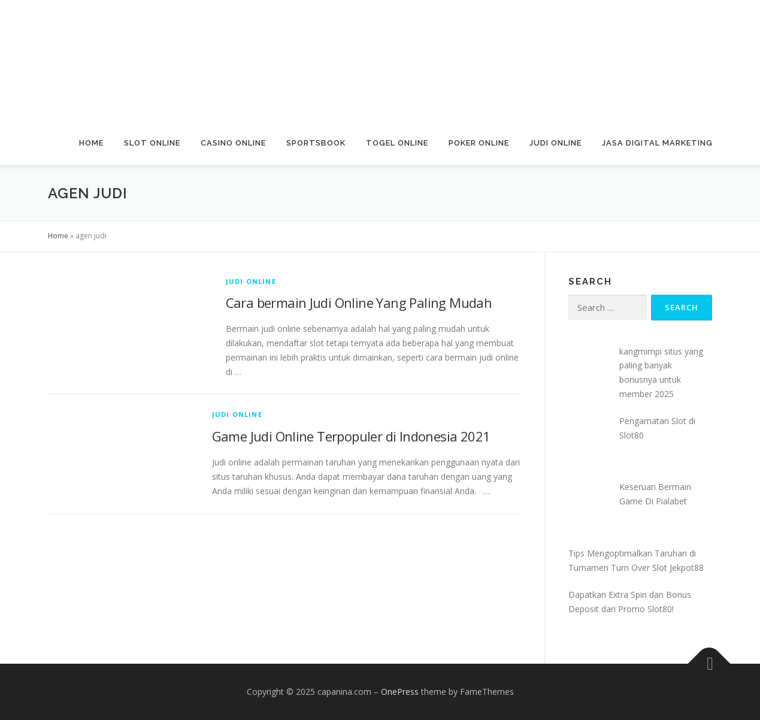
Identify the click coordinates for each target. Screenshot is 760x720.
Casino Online (233, 142)
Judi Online (555, 142)
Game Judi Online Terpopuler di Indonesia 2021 (351, 436)
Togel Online (397, 142)
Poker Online (479, 142)
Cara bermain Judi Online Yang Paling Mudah (359, 302)
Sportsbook (316, 142)
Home (91, 142)
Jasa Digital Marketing (657, 142)
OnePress (400, 691)
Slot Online (152, 142)
